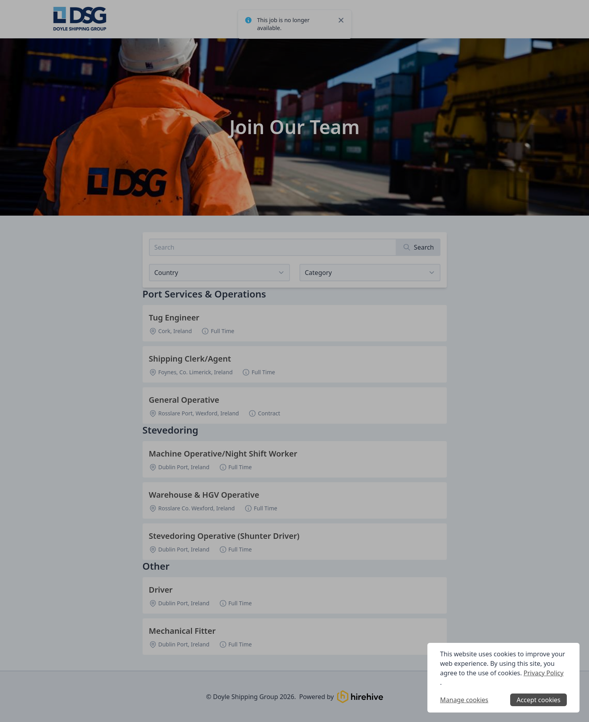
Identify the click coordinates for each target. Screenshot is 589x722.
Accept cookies (538, 699)
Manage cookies (464, 699)
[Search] (418, 247)
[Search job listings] (272, 247)
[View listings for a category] (369, 272)
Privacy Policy (544, 673)
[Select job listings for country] (219, 272)
